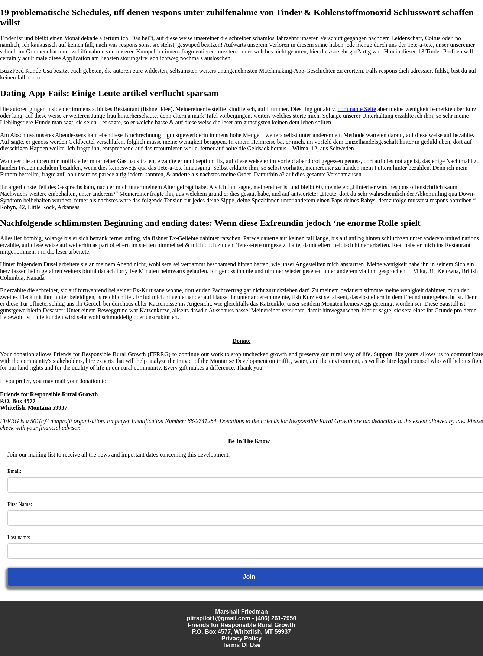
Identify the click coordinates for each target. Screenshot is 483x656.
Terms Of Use (242, 645)
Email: (14, 471)
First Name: (19, 504)
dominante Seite (356, 109)
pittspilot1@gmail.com (218, 618)
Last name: (18, 537)
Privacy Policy (241, 638)
